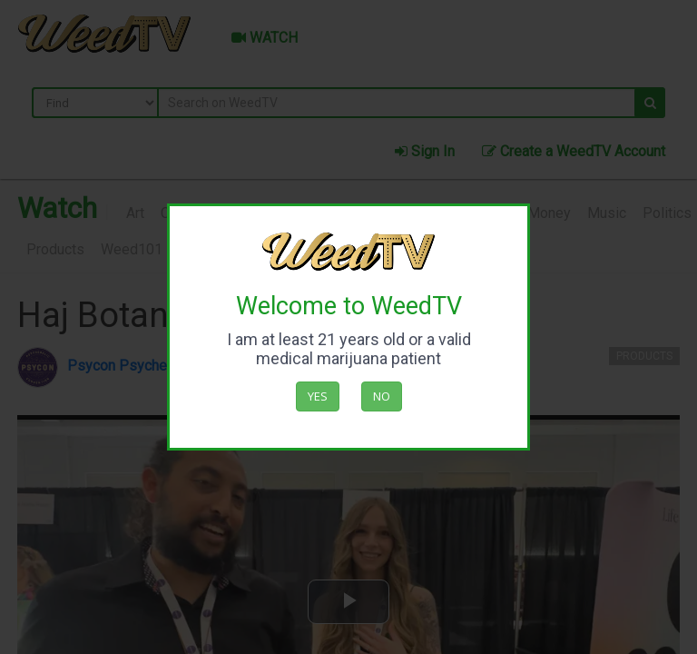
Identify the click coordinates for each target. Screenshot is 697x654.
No (381, 396)
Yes (318, 396)
